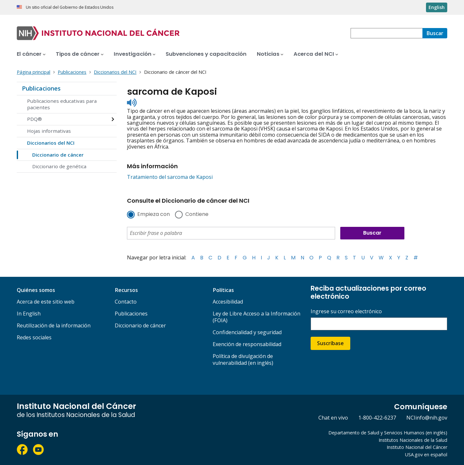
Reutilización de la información (54, 325)
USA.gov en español (426, 454)
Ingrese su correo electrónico (346, 311)
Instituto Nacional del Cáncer (417, 447)
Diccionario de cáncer (57, 154)
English (437, 7)
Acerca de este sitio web (45, 301)
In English (29, 313)
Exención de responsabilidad (247, 344)
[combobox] (386, 33)
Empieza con (153, 214)
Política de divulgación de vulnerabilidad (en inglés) (243, 359)
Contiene (196, 214)
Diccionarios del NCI (50, 143)
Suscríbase (330, 343)
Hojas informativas (49, 131)
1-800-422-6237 (377, 417)
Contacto (126, 301)
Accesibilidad (228, 301)
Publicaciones (41, 88)
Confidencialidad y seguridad (247, 332)
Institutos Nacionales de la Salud (413, 440)
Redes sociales (34, 337)
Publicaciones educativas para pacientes (62, 104)
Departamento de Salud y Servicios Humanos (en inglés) (387, 433)
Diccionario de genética (59, 166)
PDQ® (34, 119)
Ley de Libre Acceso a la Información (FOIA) (256, 317)
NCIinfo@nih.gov (426, 417)
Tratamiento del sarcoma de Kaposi (170, 176)
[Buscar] (434, 33)
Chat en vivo (333, 417)
